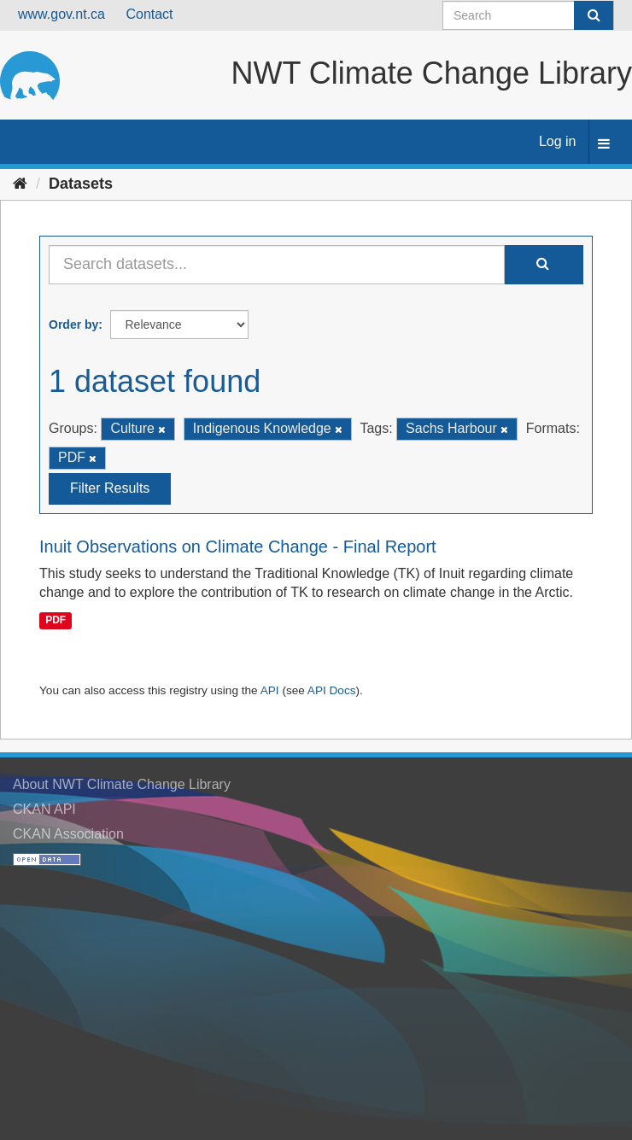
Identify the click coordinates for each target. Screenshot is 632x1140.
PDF (55, 620)
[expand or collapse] (603, 144)
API (269, 690)
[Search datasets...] (277, 264)
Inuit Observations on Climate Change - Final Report (237, 546)
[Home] (20, 183)
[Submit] (593, 15)
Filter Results (109, 488)
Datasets (81, 183)
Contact (149, 14)
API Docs (331, 690)
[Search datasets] (528, 15)
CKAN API (44, 809)
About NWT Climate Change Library (122, 784)
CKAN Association (68, 834)
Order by (73, 324)
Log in (557, 141)
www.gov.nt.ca (61, 14)
